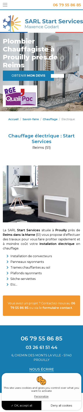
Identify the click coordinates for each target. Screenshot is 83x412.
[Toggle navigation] (5, 4)
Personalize (41, 396)
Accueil (13, 119)
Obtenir (28, 75)
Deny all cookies (61, 405)
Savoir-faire (30, 119)
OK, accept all (21, 405)
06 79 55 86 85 (67, 5)
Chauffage (50, 119)
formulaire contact (57, 308)
